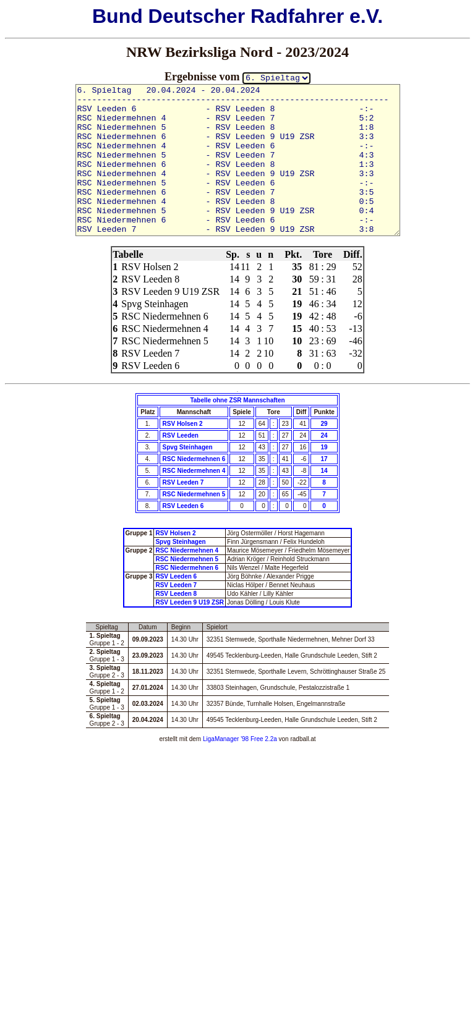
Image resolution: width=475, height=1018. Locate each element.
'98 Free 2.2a (257, 739)
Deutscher (197, 16)
